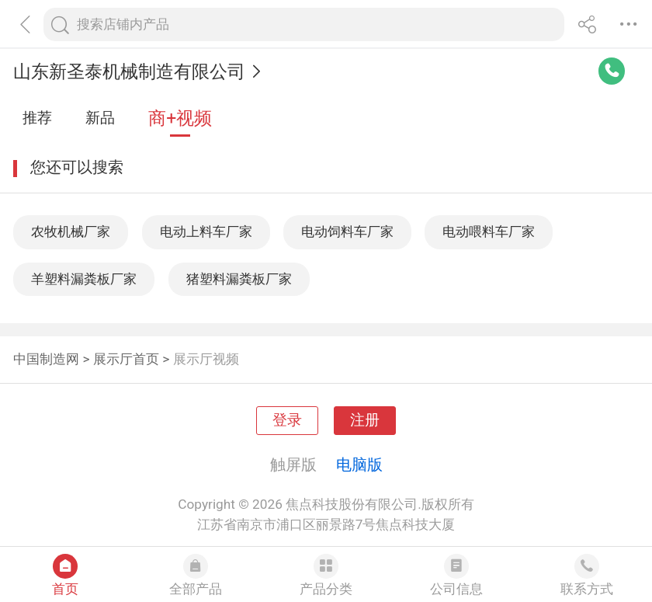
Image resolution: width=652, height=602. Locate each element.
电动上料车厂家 (206, 231)
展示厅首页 (126, 359)
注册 (365, 420)
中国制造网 (46, 359)
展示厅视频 (206, 359)
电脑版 (359, 464)
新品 (100, 118)
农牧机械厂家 (70, 231)
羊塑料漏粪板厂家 (84, 279)
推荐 (37, 118)
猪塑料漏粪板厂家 (239, 279)
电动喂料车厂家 (488, 231)
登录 (287, 420)
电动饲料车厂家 (347, 231)
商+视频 (180, 118)
